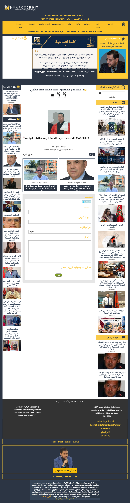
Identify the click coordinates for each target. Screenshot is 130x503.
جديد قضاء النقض (19, 26)
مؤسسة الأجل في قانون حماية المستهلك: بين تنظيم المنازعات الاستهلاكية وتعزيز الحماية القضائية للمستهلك (111, 284)
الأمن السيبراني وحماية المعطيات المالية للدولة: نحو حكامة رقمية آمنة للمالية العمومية (12, 260)
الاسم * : (87, 207)
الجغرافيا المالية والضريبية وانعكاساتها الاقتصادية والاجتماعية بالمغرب (11, 172)
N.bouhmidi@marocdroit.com (65, 476)
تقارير (69, 24)
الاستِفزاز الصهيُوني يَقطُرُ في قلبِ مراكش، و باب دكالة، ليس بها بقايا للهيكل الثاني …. (12, 195)
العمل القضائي (97, 26)
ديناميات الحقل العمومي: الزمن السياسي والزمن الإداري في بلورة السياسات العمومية (11, 333)
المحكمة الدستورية (11, 215)
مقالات (86, 24)
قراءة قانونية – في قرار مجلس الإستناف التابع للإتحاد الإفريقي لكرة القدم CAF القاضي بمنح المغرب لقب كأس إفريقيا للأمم (12, 307)
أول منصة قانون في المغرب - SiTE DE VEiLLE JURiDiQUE (65, 19)
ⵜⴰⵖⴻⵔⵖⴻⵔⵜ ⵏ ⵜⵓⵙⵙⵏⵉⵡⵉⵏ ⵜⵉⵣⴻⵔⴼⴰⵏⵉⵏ (65, 16)
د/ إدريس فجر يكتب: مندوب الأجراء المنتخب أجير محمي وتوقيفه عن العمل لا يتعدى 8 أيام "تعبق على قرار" (112, 345)
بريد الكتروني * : (84, 217)
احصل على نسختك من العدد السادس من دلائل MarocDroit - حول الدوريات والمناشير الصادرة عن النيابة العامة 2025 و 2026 (64, 73)
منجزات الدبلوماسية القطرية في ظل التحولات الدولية (112, 312)
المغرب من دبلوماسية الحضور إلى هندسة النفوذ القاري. (11, 283)
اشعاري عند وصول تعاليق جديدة (77, 267)
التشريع (110, 24)
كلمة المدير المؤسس (112, 38)
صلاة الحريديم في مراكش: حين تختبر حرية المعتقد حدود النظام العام (112, 45)
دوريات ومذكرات (58, 24)
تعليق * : (87, 237)
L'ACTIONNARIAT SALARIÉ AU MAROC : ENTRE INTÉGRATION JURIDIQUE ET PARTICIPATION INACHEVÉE (12, 96)
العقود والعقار (44, 24)
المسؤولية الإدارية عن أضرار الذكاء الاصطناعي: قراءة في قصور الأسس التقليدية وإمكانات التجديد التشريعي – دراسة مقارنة (111, 198)
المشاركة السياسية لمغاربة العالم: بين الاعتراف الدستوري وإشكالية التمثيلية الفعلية (11, 235)
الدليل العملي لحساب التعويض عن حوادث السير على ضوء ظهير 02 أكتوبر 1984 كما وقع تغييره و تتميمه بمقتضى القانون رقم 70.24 (111, 253)
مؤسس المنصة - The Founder (65, 442)
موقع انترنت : (85, 227)
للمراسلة (32, 24)
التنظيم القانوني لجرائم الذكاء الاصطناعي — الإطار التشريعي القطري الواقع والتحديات (112, 141)
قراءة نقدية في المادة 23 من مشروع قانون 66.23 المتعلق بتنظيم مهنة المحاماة (11, 150)
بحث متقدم (112, 97)
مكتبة (78, 24)
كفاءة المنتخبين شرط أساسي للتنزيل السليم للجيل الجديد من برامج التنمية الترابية (12, 127)
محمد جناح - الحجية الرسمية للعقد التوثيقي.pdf (50, 138)
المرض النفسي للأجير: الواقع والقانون (112, 226)
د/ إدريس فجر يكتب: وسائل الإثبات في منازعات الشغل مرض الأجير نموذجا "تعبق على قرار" (111, 374)
